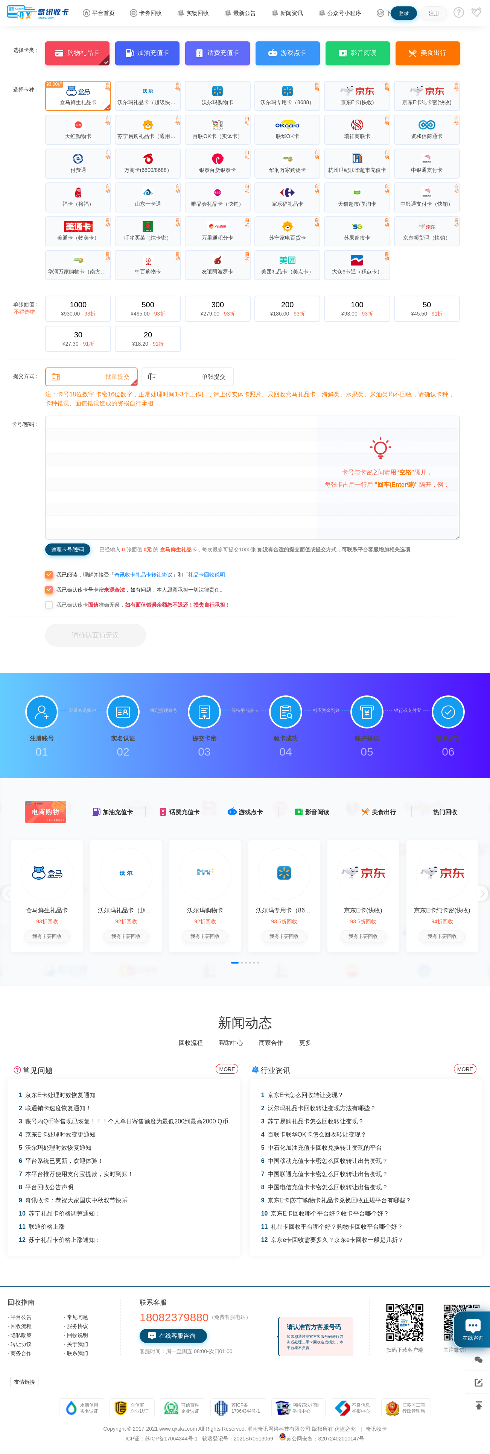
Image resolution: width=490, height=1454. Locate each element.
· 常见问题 (76, 1317)
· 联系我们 (76, 1353)
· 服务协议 (76, 1326)
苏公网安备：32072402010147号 (325, 1439)
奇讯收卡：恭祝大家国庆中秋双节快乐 (73, 1200)
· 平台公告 (20, 1317)
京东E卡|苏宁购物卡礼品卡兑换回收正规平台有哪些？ (336, 1200)
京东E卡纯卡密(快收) (442, 910)
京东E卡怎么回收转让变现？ (302, 1095)
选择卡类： (26, 50)
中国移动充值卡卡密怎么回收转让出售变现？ (324, 1161)
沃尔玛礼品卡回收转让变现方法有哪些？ (318, 1108)
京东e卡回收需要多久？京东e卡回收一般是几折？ (332, 1240)
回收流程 (191, 1043)
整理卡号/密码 (67, 549)
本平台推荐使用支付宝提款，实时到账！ (76, 1174)
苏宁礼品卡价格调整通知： (60, 1213)
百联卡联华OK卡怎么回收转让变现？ (314, 1134)
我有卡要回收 (47, 936)
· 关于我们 (76, 1344)
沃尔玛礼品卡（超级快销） (134, 910)
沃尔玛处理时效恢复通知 (55, 1147)
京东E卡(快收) (363, 910)
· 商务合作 (20, 1353)
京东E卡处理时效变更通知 (57, 1134)
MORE (227, 1069)
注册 (434, 13)
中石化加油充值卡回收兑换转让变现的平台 (321, 1147)
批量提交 (90, 377)
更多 (305, 1043)
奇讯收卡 (376, 1429)
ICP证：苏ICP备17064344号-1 (162, 1439)
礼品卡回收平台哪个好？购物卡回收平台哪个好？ (332, 1226)
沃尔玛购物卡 (205, 910)
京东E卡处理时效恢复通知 (57, 1095)
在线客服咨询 (171, 1335)
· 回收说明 (76, 1335)
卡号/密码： (26, 424)
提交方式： (26, 376)
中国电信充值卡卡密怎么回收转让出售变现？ (324, 1187)
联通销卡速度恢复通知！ (55, 1108)
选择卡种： (26, 90)
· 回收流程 (20, 1326)
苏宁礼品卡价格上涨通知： (60, 1240)
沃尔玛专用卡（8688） (287, 910)
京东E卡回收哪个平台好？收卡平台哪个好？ (325, 1213)
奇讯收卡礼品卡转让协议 (143, 575)
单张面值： (26, 308)
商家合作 (271, 1043)
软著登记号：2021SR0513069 (237, 1439)
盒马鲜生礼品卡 (47, 910)
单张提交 (187, 377)
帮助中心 (231, 1043)
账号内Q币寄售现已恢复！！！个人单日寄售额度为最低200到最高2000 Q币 (123, 1121)
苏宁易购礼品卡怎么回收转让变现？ (312, 1121)
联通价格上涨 (42, 1226)
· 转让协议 (20, 1344)
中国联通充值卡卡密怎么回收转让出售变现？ (324, 1174)
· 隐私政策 (20, 1335)
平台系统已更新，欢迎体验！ (61, 1161)
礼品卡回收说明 (206, 575)
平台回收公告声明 (46, 1187)
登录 (404, 13)
